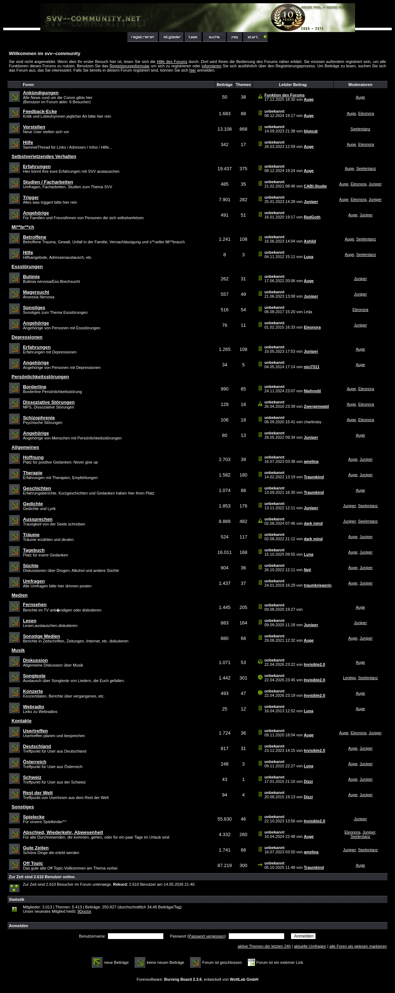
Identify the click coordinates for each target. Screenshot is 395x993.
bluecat (311, 131)
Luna (308, 256)
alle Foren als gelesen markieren (358, 946)
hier (192, 70)
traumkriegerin (317, 585)
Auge (309, 99)
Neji (307, 570)
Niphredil (312, 391)
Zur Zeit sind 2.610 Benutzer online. (42, 877)
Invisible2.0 (314, 664)
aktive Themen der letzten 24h (264, 946)
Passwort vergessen (206, 936)
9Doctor (84, 911)
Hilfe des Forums (172, 61)
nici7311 (311, 367)
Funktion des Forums (284, 95)
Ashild (310, 241)
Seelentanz (360, 129)
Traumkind (314, 477)
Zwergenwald (316, 406)
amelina (311, 461)
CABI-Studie (315, 186)
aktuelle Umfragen (310, 946)
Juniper (375, 184)
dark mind (313, 523)
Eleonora (366, 113)
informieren (212, 66)
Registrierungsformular (130, 66)
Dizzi (308, 781)
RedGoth (312, 217)
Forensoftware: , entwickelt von (197, 979)
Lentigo (349, 678)
